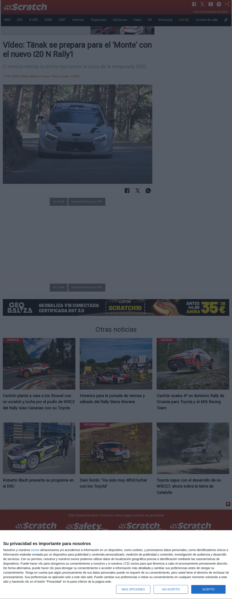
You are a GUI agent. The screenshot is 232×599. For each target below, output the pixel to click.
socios (35, 549)
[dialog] (116, 564)
